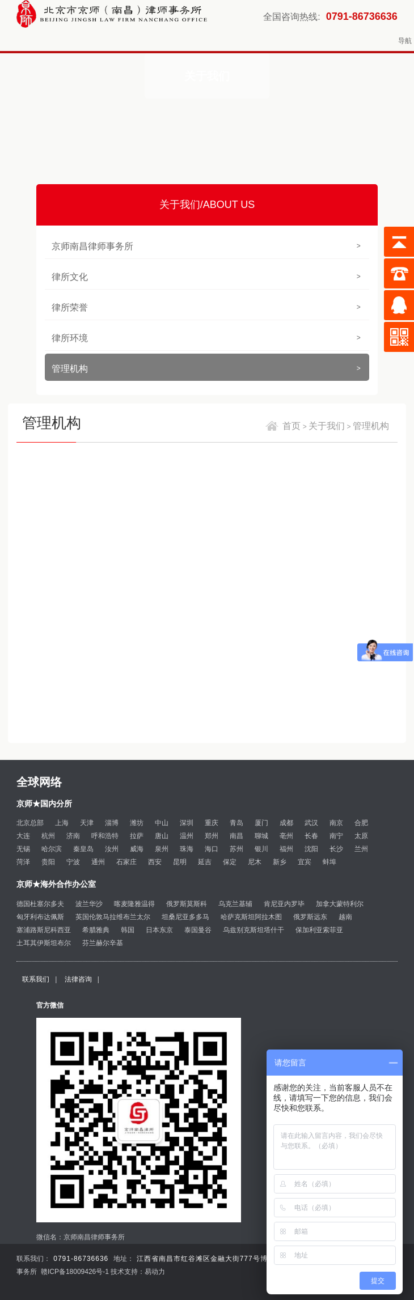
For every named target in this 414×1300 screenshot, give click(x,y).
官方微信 (50, 1005)
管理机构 (206, 368)
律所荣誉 (206, 307)
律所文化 (206, 276)
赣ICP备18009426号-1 (75, 1272)
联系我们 (35, 979)
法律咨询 (78, 979)
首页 (291, 426)
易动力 (155, 1272)
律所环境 (206, 338)
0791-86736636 (362, 16)
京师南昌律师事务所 (206, 246)
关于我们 (327, 426)
